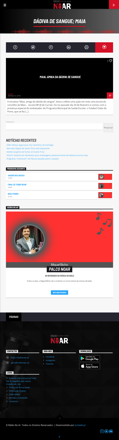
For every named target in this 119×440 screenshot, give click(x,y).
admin (10, 94)
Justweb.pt (80, 425)
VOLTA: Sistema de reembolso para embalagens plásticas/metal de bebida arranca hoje (47, 155)
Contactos (13, 401)
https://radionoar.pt (20, 357)
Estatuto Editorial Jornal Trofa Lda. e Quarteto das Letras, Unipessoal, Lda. (21, 381)
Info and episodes (59, 292)
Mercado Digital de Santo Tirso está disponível (28, 148)
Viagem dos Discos (16, 175)
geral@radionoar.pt (20, 362)
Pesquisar (10, 122)
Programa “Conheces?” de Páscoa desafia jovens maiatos (33, 158)
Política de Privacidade (19, 387)
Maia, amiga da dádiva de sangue (60, 77)
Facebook (50, 356)
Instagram (50, 360)
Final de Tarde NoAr (17, 184)
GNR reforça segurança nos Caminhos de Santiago (30, 145)
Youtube (49, 363)
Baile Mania (13, 193)
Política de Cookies (17, 391)
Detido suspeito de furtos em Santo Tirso (26, 152)
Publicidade (14, 394)
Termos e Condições (18, 397)
